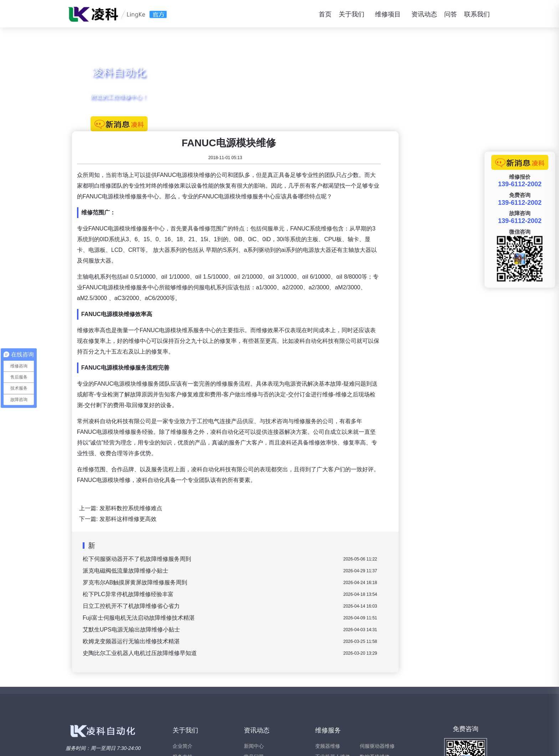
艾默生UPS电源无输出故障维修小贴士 (239, 552)
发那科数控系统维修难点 (238, 430)
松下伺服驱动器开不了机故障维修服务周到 (244, 481)
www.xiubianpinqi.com (131, 743)
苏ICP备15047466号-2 (472, 743)
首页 (325, 14)
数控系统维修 (375, 679)
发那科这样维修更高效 (235, 441)
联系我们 (477, 14)
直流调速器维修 (332, 689)
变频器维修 (327, 668)
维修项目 (388, 14)
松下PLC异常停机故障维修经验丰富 (235, 516)
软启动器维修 (330, 711)
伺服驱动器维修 (377, 668)
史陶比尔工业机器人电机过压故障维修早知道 (247, 575)
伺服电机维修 (375, 689)
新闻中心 (254, 668)
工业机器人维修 (332, 679)
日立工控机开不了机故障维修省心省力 (238, 528)
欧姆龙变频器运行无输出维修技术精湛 (238, 563)
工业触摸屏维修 (332, 700)
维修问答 (254, 689)
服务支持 (183, 679)
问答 (450, 14)
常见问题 (254, 679)
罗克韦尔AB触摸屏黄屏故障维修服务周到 (242, 505)
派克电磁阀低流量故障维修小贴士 (233, 493)
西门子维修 (372, 700)
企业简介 (183, 668)
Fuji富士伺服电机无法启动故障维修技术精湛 (246, 540)
